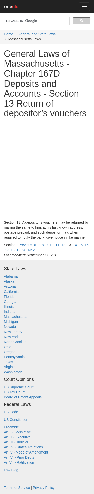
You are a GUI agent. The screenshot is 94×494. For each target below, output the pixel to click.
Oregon (10, 352)
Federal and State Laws (37, 34)
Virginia (9, 367)
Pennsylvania (14, 357)
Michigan (11, 322)
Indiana (9, 312)
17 (7, 250)
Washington (13, 372)
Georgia (10, 302)
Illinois (9, 307)
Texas (8, 362)
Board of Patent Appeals (23, 397)
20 (24, 250)
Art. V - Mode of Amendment (26, 452)
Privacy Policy (44, 488)
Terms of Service (17, 488)
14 (75, 245)
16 (87, 245)
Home (8, 34)
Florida (9, 297)
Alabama (11, 276)
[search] (36, 21)
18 (13, 250)
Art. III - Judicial (16, 442)
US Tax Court (14, 392)
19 (19, 250)
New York (11, 337)
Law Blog (11, 470)
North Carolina (15, 342)
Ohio (7, 347)
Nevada (10, 327)
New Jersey (13, 332)
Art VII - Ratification (19, 462)
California (11, 292)
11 (57, 245)
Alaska (9, 281)
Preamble (11, 427)
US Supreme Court (18, 387)
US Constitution (16, 420)
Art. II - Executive (17, 437)
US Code (11, 412)
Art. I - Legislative (17, 432)
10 (52, 245)
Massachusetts (15, 317)
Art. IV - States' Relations (23, 447)
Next (31, 250)
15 (81, 245)
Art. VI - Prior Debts (19, 457)
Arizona (10, 286)
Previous (25, 245)
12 (63, 245)
